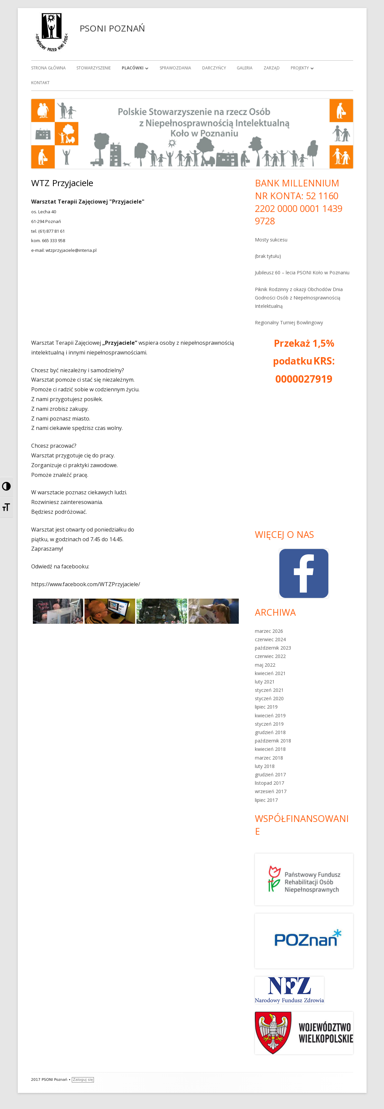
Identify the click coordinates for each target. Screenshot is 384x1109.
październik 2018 (273, 740)
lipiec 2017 (266, 800)
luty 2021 (265, 681)
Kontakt (40, 83)
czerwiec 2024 (270, 639)
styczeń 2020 (269, 698)
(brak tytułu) (268, 256)
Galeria (245, 68)
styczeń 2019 (269, 724)
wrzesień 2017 (270, 791)
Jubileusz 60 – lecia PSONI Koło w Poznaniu (302, 272)
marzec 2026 (269, 631)
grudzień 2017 (270, 774)
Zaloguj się (83, 1079)
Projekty (300, 68)
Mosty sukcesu (271, 239)
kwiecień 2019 (270, 715)
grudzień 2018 (270, 732)
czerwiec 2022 (270, 656)
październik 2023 (273, 648)
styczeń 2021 (269, 690)
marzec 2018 (269, 758)
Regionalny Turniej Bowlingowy (289, 322)
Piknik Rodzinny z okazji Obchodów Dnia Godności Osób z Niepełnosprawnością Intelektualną (299, 297)
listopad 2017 (269, 783)
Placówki (133, 68)
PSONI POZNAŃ (112, 28)
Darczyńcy (214, 68)
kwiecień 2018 (270, 749)
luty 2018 (265, 766)
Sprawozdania (175, 68)
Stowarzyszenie (93, 68)
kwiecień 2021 (270, 673)
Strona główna (48, 68)
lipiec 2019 (266, 707)
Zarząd (272, 68)
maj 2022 (265, 665)
